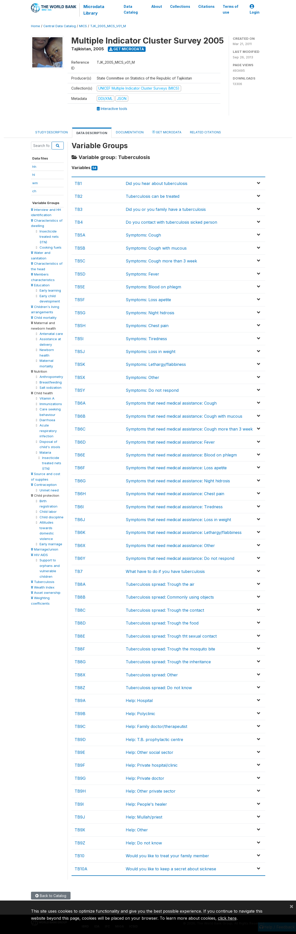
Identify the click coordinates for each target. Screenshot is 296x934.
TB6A (80, 403)
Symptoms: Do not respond (152, 390)
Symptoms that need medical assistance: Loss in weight (178, 519)
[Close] (291, 906)
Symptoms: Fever (142, 274)
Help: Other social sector (149, 752)
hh (34, 167)
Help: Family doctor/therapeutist (156, 726)
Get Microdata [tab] (166, 132)
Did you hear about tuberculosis (156, 183)
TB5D (80, 274)
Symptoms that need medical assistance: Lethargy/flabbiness (184, 532)
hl (33, 175)
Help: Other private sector (151, 791)
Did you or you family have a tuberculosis (166, 209)
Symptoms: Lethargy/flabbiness (156, 364)
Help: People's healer (146, 804)
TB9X (80, 829)
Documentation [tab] (130, 132)
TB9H (80, 791)
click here (227, 918)
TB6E (80, 454)
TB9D (80, 739)
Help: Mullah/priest (144, 817)
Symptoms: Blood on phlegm (153, 286)
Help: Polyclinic (140, 713)
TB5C (80, 260)
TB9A (80, 700)
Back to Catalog (50, 895)
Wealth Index (42, 587)
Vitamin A (47, 398)
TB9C (80, 726)
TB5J (80, 351)
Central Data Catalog (59, 26)
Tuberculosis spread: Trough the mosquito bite (170, 648)
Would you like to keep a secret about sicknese (171, 868)
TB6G (80, 480)
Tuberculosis (42, 582)
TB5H (80, 325)
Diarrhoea (47, 420)
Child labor (48, 512)
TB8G (80, 661)
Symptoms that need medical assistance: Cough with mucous (184, 416)
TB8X (80, 674)
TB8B (80, 597)
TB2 (78, 196)
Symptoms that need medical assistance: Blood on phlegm (181, 454)
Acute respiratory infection (48, 430)
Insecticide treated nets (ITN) (49, 236)
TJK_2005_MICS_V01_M (108, 26)
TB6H (80, 493)
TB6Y (80, 558)
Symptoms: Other (142, 377)
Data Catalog (131, 9)
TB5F (80, 299)
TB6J (80, 519)
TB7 (79, 571)
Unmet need (49, 490)
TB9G (80, 778)
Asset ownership (45, 593)
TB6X (80, 545)
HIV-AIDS (39, 555)
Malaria (45, 452)
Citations (206, 7)
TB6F (80, 467)
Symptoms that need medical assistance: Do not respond (180, 558)
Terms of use (230, 9)
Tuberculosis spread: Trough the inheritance (168, 661)
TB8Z (80, 687)
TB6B (80, 416)
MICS (83, 26)
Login (254, 9)
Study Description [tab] (51, 132)
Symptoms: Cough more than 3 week (161, 260)
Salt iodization (50, 387)
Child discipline (51, 517)
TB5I (79, 338)
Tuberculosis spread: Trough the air (160, 584)
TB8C (80, 610)
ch (34, 191)
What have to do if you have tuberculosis (165, 571)
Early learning (50, 290)
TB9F (80, 765)
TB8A (80, 584)
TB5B (80, 248)
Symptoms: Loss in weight (150, 351)
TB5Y (80, 390)
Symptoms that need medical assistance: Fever (170, 442)
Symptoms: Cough (143, 235)
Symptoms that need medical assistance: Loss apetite (176, 467)
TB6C (80, 429)
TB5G (80, 312)
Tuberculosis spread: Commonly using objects (170, 597)
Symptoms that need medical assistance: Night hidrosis (178, 480)
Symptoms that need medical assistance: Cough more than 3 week (189, 429)
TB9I (79, 804)
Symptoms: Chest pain (147, 325)
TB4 (79, 222)
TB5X (80, 377)
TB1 (78, 183)
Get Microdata (126, 49)
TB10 (79, 855)
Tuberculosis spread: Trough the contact (165, 610)
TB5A (80, 235)
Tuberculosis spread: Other (152, 674)
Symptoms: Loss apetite (148, 299)
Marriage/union (44, 549)
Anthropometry (51, 377)
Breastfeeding (51, 382)
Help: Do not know (144, 842)
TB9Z (80, 842)
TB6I (79, 506)
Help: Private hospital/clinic (152, 765)
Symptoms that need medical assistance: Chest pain (175, 493)
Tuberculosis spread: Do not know (159, 687)
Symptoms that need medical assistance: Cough (171, 403)
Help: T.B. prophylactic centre (154, 739)
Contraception (44, 485)
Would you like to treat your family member (167, 855)
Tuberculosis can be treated (152, 196)
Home (35, 26)
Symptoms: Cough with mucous (156, 248)
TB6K (80, 532)
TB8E (80, 636)
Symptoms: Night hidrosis (150, 312)
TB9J (80, 817)
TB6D (80, 442)
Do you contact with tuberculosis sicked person (171, 222)
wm (35, 183)
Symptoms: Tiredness (146, 338)
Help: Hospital (139, 700)
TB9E (80, 752)
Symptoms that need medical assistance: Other (170, 545)
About (156, 7)
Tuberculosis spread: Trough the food (162, 623)
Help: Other (137, 829)
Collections (180, 7)
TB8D (80, 623)
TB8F (80, 648)
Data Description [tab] (91, 133)
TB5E (80, 286)
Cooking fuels (50, 247)
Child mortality (43, 318)
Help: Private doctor (145, 778)
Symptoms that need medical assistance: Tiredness (174, 506)
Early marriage (51, 544)
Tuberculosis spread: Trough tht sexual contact (171, 636)
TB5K (80, 364)
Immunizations (51, 404)
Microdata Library (93, 10)
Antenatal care (51, 334)
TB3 (78, 209)
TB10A (81, 868)
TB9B (80, 713)
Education (40, 285)
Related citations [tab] (205, 132)
